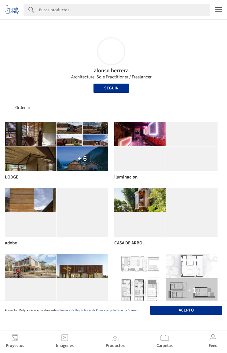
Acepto (186, 310)
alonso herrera (111, 70)
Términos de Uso (69, 310)
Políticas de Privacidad (95, 310)
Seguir (111, 88)
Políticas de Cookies (124, 310)
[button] (19, 108)
